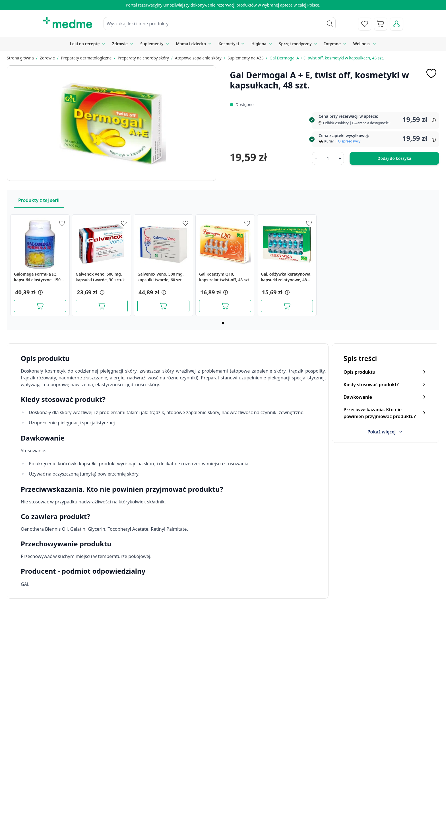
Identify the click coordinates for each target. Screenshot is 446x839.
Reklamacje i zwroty (330, 802)
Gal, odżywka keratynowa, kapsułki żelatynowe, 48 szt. (286, 277)
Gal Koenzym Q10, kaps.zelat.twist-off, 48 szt (224, 276)
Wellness (361, 43)
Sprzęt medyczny (295, 43)
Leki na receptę (85, 43)
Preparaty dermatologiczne (86, 58)
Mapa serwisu (230, 802)
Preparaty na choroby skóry (143, 58)
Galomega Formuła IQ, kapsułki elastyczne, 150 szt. (37, 277)
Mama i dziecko (191, 43)
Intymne (332, 43)
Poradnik (225, 789)
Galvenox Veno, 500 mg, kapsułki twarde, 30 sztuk (100, 276)
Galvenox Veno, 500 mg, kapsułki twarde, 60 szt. (160, 276)
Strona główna (20, 58)
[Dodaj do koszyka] (40, 306)
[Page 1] (223, 323)
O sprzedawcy (349, 141)
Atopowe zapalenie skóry (198, 58)
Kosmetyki (228, 43)
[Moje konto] (396, 24)
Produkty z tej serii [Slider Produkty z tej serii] (38, 200)
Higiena (259, 43)
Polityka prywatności (331, 789)
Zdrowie (120, 43)
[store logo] (67, 22)
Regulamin (163, 802)
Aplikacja (225, 828)
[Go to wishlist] (364, 24)
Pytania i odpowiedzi (237, 815)
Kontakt (160, 789)
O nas (158, 815)
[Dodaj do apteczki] (431, 73)
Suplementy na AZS (246, 58)
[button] (40, 292)
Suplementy (151, 43)
